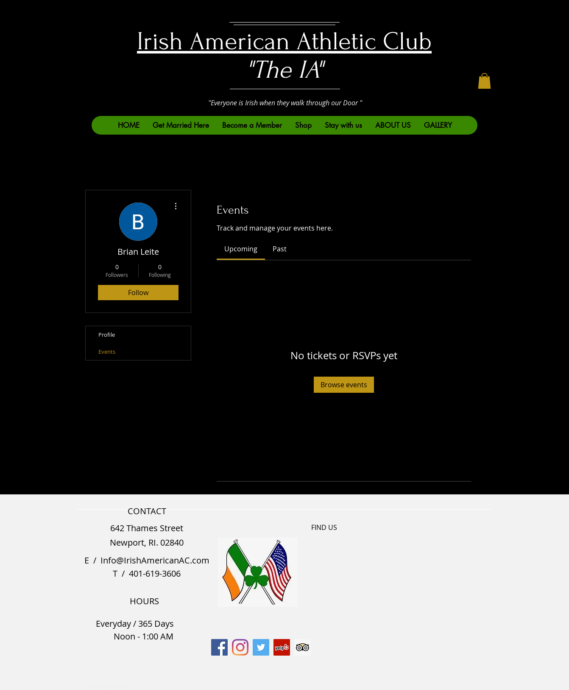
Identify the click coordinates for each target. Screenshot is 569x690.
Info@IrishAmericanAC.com (154, 560)
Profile (106, 334)
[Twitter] (261, 647)
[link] (240, 248)
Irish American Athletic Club (284, 41)
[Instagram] (240, 647)
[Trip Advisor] (302, 647)
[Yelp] (281, 647)
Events (106, 351)
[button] (484, 81)
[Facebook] (219, 647)
